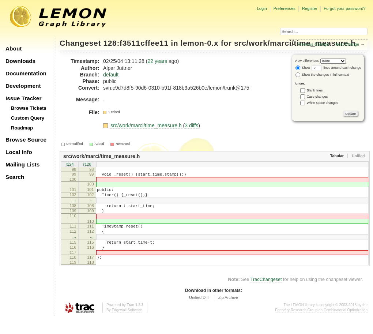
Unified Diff (199, 314)
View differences (307, 61)
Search (14, 177)
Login (262, 8)
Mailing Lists (22, 164)
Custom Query (28, 118)
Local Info (18, 152)
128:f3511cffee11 (136, 43)
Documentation (25, 73)
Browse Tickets (28, 108)
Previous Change (313, 44)
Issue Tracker (23, 98)
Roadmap (22, 128)
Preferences (284, 8)
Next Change (347, 44)
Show (302, 68)
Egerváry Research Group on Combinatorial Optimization (321, 326)
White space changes (322, 103)
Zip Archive (228, 314)
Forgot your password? (344, 8)
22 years (157, 61)
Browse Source (25, 139)
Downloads (20, 61)
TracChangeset (266, 296)
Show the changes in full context (322, 74)
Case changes (317, 96)
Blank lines (315, 90)
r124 (69, 164)
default (110, 75)
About (13, 48)
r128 (87, 164)
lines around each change (336, 68)
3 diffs (191, 125)
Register (309, 8)
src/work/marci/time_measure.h (146, 125)
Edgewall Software (127, 326)
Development (23, 86)
